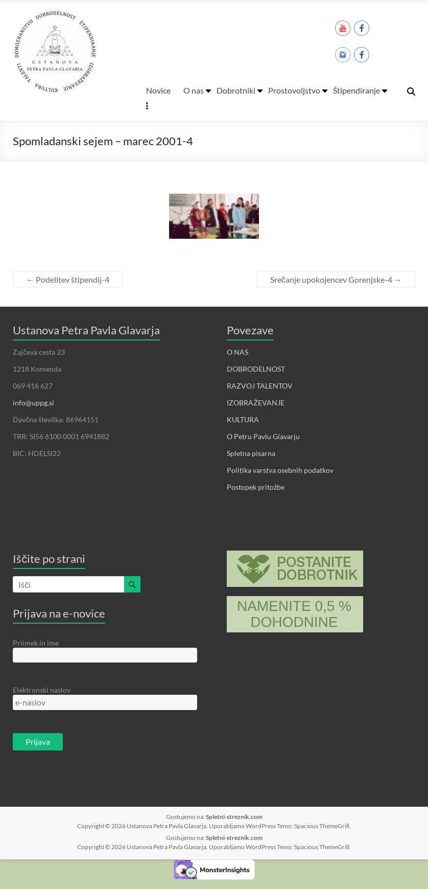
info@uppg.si (33, 402)
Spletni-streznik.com (234, 816)
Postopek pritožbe (255, 487)
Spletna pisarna (251, 453)
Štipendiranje (356, 90)
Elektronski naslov (41, 690)
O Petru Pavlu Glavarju (263, 436)
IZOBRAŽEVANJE (255, 402)
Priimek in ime (36, 643)
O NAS (237, 352)
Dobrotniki (236, 90)
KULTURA (243, 419)
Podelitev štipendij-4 (67, 279)
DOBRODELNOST (256, 368)
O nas (193, 90)
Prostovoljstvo (294, 90)
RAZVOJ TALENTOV (260, 385)
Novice (158, 90)
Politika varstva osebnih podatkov (280, 470)
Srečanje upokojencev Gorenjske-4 (336, 279)
